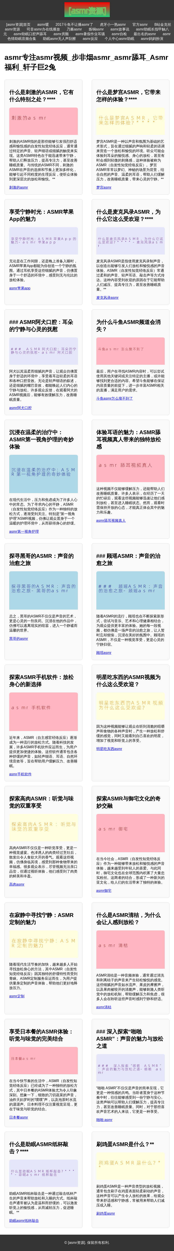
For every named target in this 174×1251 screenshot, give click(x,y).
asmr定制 (16, 996)
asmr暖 (43, 24)
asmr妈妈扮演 (152, 39)
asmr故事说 (119, 29)
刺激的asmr (18, 187)
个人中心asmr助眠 (119, 39)
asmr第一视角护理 (24, 531)
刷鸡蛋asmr (105, 1213)
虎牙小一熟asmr (113, 24)
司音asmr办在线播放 (43, 29)
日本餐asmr (18, 1117)
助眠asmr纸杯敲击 (24, 1221)
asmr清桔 (104, 1007)
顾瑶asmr (104, 653)
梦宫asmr (104, 187)
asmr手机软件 (20, 774)
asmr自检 (119, 34)
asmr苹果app (19, 288)
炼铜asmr (96, 29)
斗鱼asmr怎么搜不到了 (114, 398)
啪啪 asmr (104, 1120)
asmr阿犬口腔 (20, 408)
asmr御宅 (104, 891)
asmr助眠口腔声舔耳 (30, 34)
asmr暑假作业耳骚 (90, 34)
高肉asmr (16, 884)
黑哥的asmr (18, 639)
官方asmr (140, 24)
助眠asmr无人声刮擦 (59, 39)
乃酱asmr (74, 29)
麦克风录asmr (107, 298)
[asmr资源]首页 (18, 24)
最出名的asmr (145, 34)
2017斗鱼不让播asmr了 (74, 24)
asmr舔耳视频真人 (111, 520)
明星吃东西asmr (109, 749)
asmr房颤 (61, 34)
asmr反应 (90, 39)
